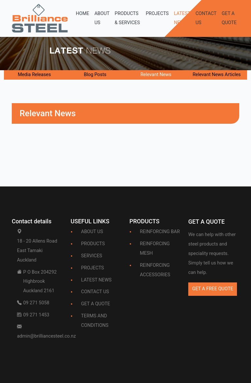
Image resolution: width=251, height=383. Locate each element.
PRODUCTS (93, 244)
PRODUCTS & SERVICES (127, 18)
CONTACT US (205, 18)
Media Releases (34, 74)
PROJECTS (157, 13)
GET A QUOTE (229, 18)
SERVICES (91, 256)
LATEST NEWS (182, 18)
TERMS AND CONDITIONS (95, 320)
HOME (82, 13)
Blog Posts (95, 74)
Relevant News (156, 74)
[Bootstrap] (206, 223)
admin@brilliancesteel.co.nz (46, 336)
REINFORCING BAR (160, 231)
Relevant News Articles (216, 74)
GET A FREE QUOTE (212, 289)
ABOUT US (101, 18)
